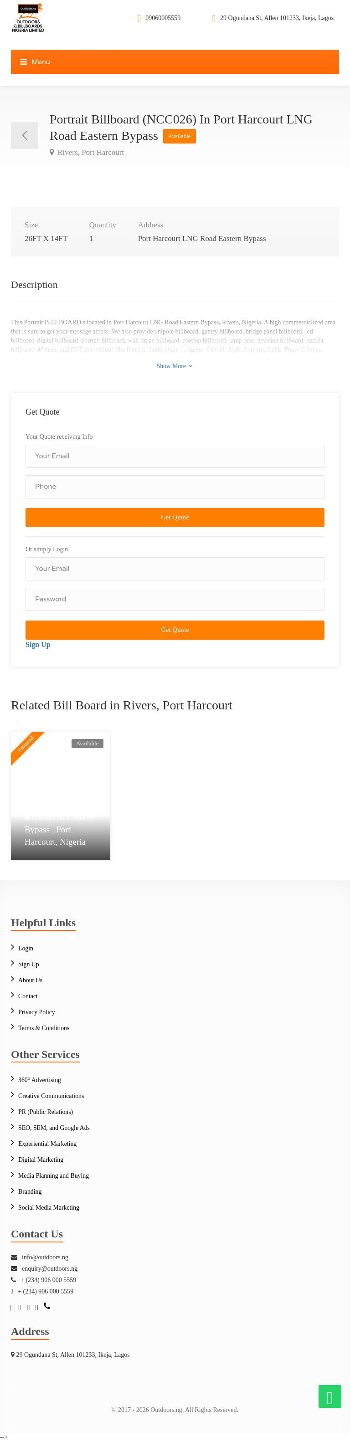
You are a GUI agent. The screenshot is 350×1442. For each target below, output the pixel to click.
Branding (30, 1191)
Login (25, 948)
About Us (30, 980)
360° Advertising (40, 1080)
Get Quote (175, 517)
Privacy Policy (37, 1012)
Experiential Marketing (47, 1143)
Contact (28, 996)
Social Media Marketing (49, 1207)
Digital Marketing (41, 1159)
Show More (174, 365)
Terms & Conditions (44, 1028)
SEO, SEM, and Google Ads (54, 1127)
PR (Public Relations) (46, 1111)
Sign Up (38, 644)
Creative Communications (51, 1096)
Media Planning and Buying (54, 1175)
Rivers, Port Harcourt (90, 152)
